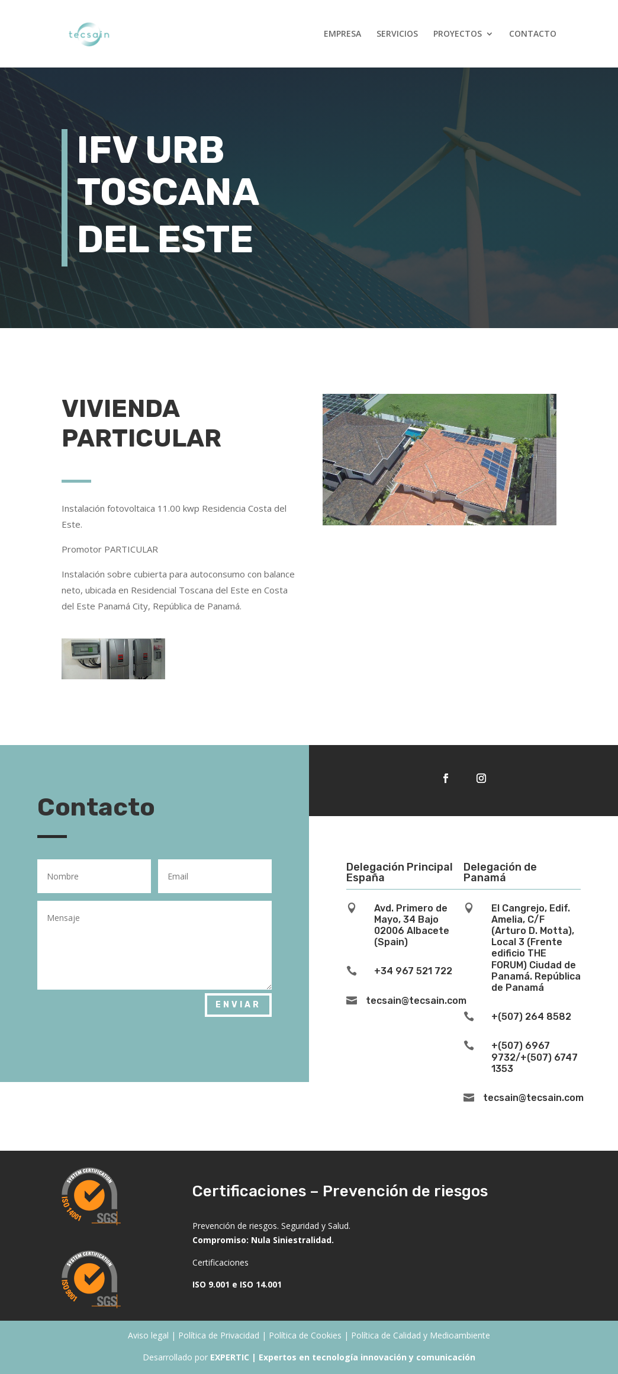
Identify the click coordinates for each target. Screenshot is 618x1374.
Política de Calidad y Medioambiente (420, 1335)
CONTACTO (532, 34)
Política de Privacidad (218, 1335)
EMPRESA (342, 34)
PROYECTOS (457, 34)
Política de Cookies (305, 1335)
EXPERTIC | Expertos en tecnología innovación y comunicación (342, 1357)
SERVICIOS (397, 34)
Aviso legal (148, 1335)
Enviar (238, 1005)
